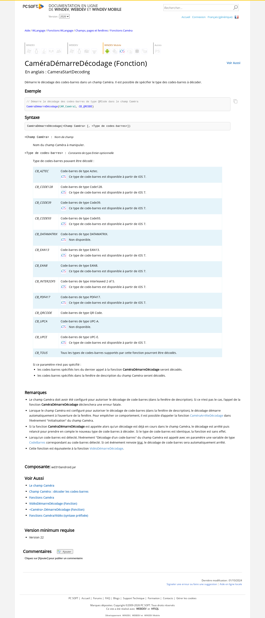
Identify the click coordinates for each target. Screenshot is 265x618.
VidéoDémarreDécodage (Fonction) (53, 504)
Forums (97, 598)
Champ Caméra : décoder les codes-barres (58, 492)
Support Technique (134, 598)
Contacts (168, 598)
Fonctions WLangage (60, 30)
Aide (27, 30)
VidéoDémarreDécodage (106, 449)
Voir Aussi (233, 63)
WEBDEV (136, 615)
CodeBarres (37, 443)
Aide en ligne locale (231, 585)
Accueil (186, 17)
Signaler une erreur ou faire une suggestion (192, 585)
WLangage (38, 30)
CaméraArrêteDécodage (206, 416)
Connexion (199, 17)
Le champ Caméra (41, 486)
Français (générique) (220, 17)
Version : (54, 16)
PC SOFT (73, 598)
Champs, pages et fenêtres (91, 30)
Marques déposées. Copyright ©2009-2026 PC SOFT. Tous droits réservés (132, 605)
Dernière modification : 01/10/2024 (222, 581)
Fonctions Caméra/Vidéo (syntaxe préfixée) (58, 516)
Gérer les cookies (186, 598)
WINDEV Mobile (152, 615)
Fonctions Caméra (121, 30)
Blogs (116, 598)
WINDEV (126, 615)
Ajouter (64, 552)
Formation (154, 598)
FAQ (107, 598)
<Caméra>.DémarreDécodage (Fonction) (56, 510)
